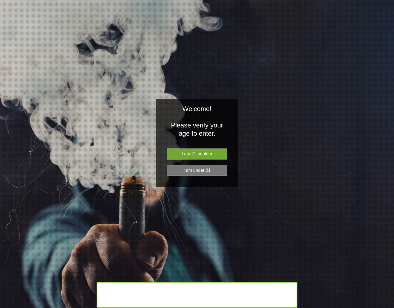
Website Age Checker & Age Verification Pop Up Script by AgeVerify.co (387, 306)
